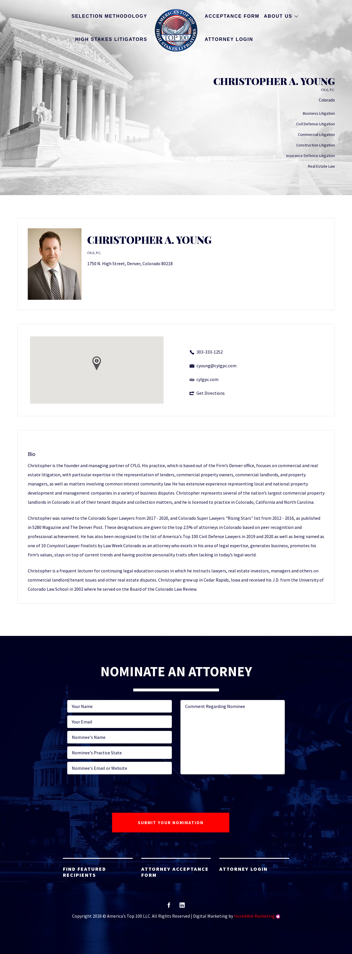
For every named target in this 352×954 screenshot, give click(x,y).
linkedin (182, 907)
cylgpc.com (207, 379)
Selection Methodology (109, 16)
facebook (169, 907)
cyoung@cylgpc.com (216, 365)
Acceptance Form (232, 16)
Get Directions (210, 393)
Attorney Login (229, 39)
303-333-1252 (209, 352)
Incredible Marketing (254, 916)
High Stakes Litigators (111, 39)
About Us (278, 16)
